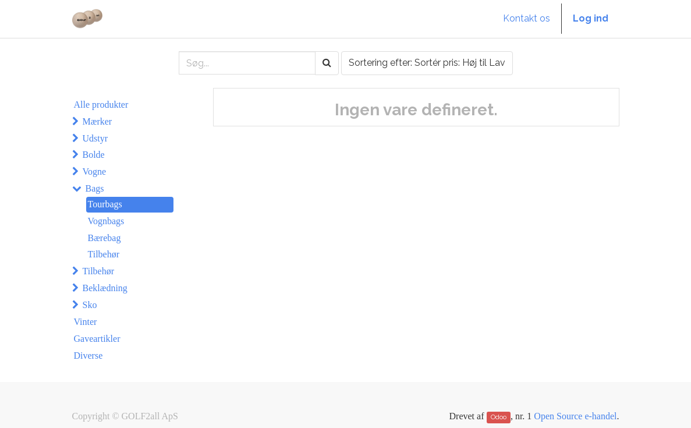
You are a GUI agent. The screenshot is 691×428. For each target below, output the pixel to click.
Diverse (88, 355)
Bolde (94, 155)
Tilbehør (104, 254)
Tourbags (105, 204)
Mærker (97, 121)
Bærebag (104, 238)
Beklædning (105, 288)
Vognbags (106, 221)
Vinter (85, 322)
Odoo (498, 417)
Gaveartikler (97, 339)
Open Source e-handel (575, 416)
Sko (90, 305)
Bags (95, 188)
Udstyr (95, 138)
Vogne (95, 171)
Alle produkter (101, 104)
